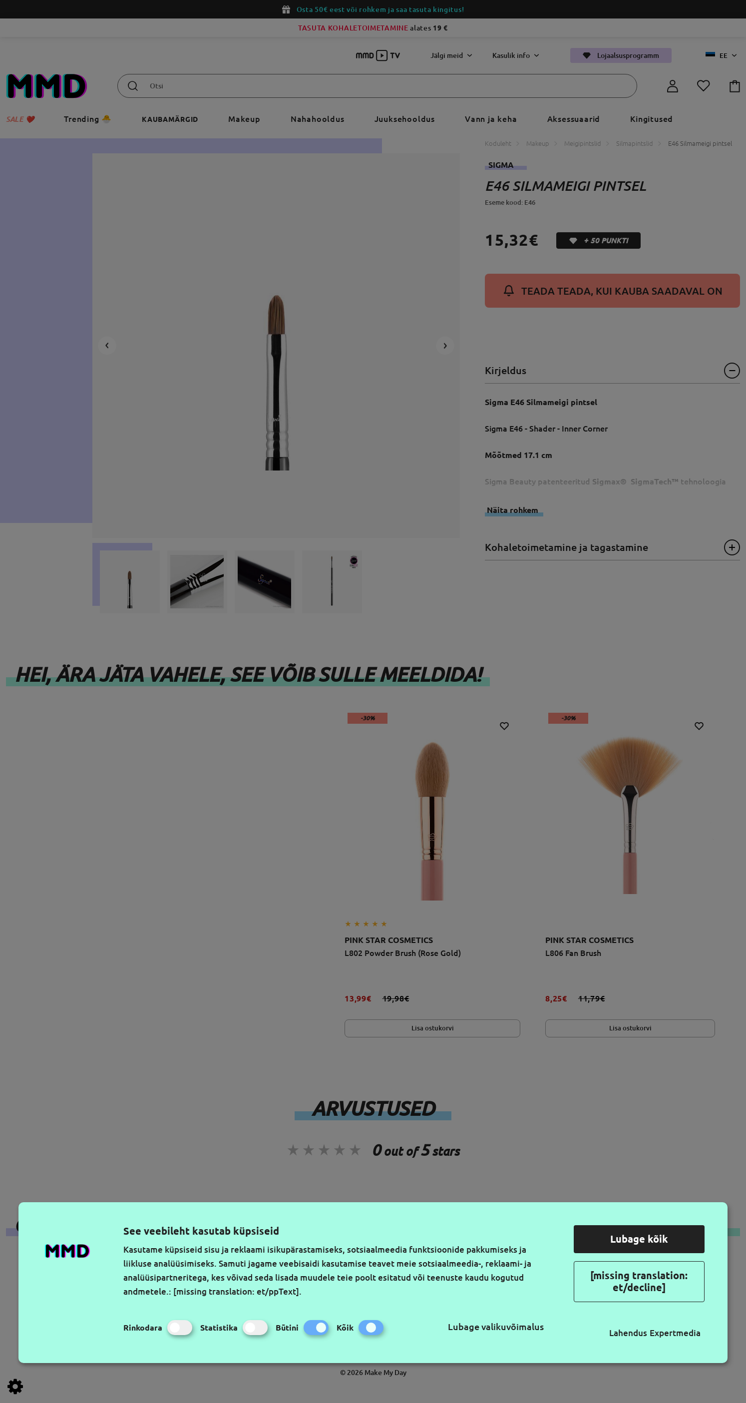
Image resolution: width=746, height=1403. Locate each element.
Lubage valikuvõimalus (496, 1327)
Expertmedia (675, 1333)
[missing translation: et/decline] (639, 1281)
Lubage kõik (639, 1239)
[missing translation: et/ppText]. (237, 1291)
